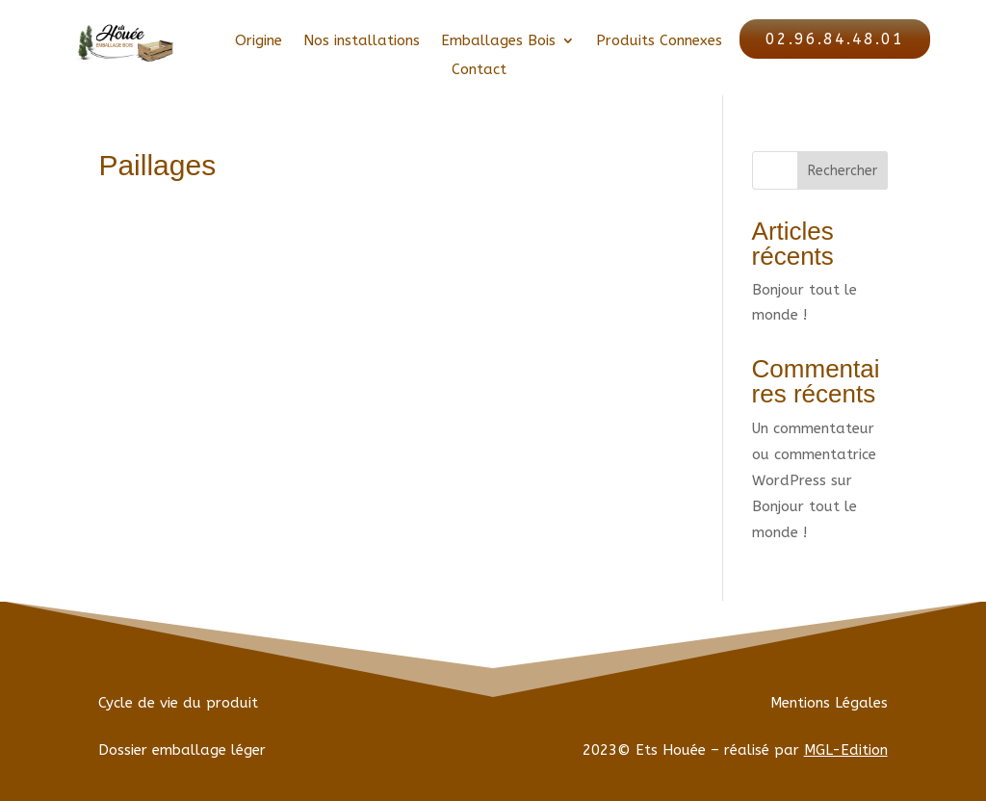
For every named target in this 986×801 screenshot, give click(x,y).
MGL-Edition (846, 750)
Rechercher (842, 171)
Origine (258, 41)
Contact (479, 70)
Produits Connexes (659, 41)
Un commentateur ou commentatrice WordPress (814, 454)
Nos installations (361, 41)
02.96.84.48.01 (834, 39)
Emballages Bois (498, 41)
